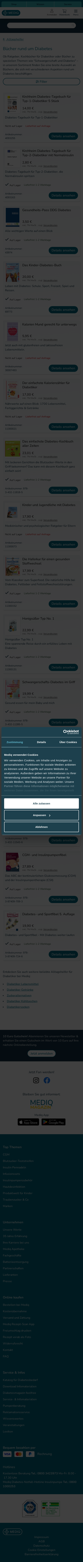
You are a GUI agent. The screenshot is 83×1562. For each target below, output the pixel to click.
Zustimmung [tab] (15, 741)
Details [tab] (41, 741)
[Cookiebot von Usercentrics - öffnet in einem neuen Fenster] (63, 732)
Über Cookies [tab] (68, 741)
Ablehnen (41, 826)
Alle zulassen (41, 803)
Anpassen (41, 815)
